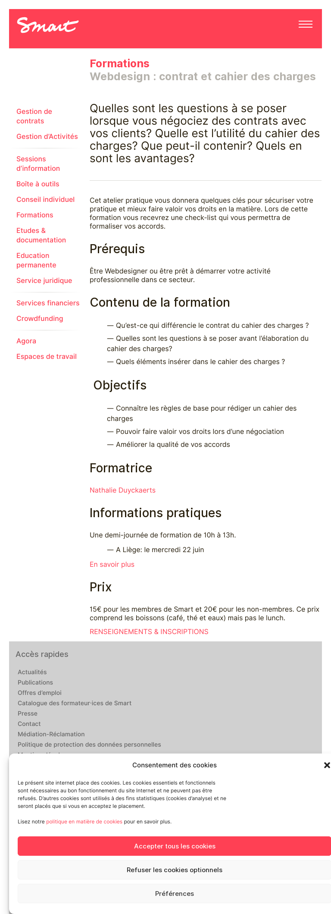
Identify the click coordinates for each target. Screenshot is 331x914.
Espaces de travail (46, 356)
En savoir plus (112, 564)
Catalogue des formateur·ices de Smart (74, 703)
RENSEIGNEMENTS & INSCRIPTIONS (149, 632)
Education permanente (36, 260)
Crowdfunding (39, 318)
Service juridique (44, 280)
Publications (35, 682)
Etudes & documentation (41, 235)
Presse (27, 713)
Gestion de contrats (34, 116)
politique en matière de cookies (84, 821)
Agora (26, 341)
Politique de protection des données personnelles (89, 744)
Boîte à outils (37, 184)
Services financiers (48, 303)
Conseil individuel (45, 199)
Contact (29, 724)
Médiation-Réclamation (51, 734)
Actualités (32, 672)
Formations (34, 215)
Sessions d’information (38, 164)
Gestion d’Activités (47, 136)
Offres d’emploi (40, 693)
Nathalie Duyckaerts (123, 490)
